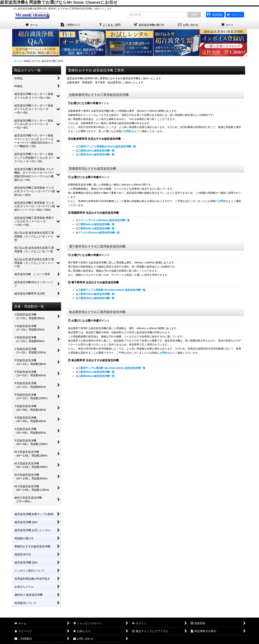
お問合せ (129, 131)
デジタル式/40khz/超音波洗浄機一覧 (99, 232)
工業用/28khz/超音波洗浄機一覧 (96, 150)
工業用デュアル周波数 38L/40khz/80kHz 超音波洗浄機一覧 (111, 289)
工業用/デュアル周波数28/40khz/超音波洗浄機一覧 (107, 146)
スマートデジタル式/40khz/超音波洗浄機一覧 (104, 220)
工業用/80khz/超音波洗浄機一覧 (96, 228)
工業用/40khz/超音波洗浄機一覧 (96, 154)
